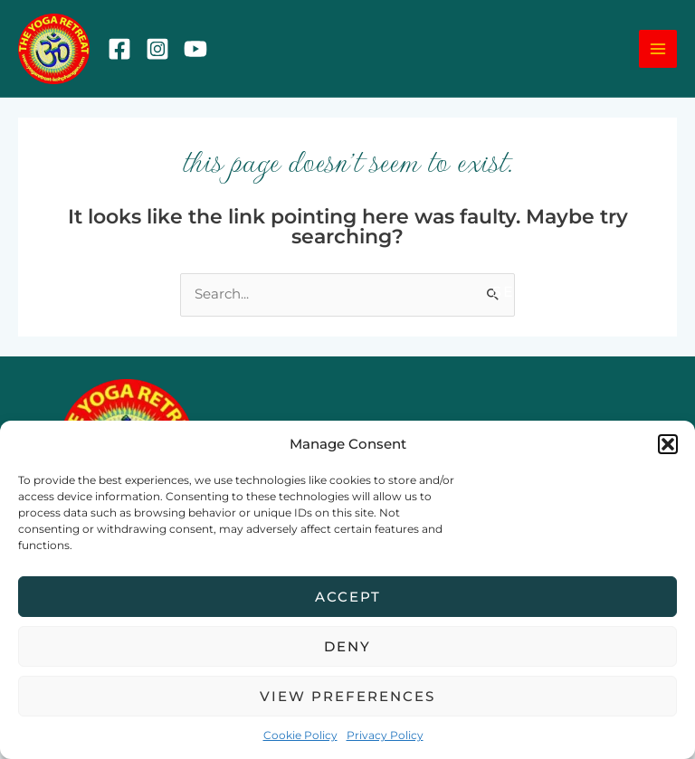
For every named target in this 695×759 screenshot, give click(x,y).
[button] (668, 444)
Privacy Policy (385, 735)
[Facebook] (126, 52)
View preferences (347, 696)
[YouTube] (202, 52)
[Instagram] (164, 52)
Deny (347, 646)
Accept (348, 596)
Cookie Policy (300, 735)
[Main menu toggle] (658, 52)
